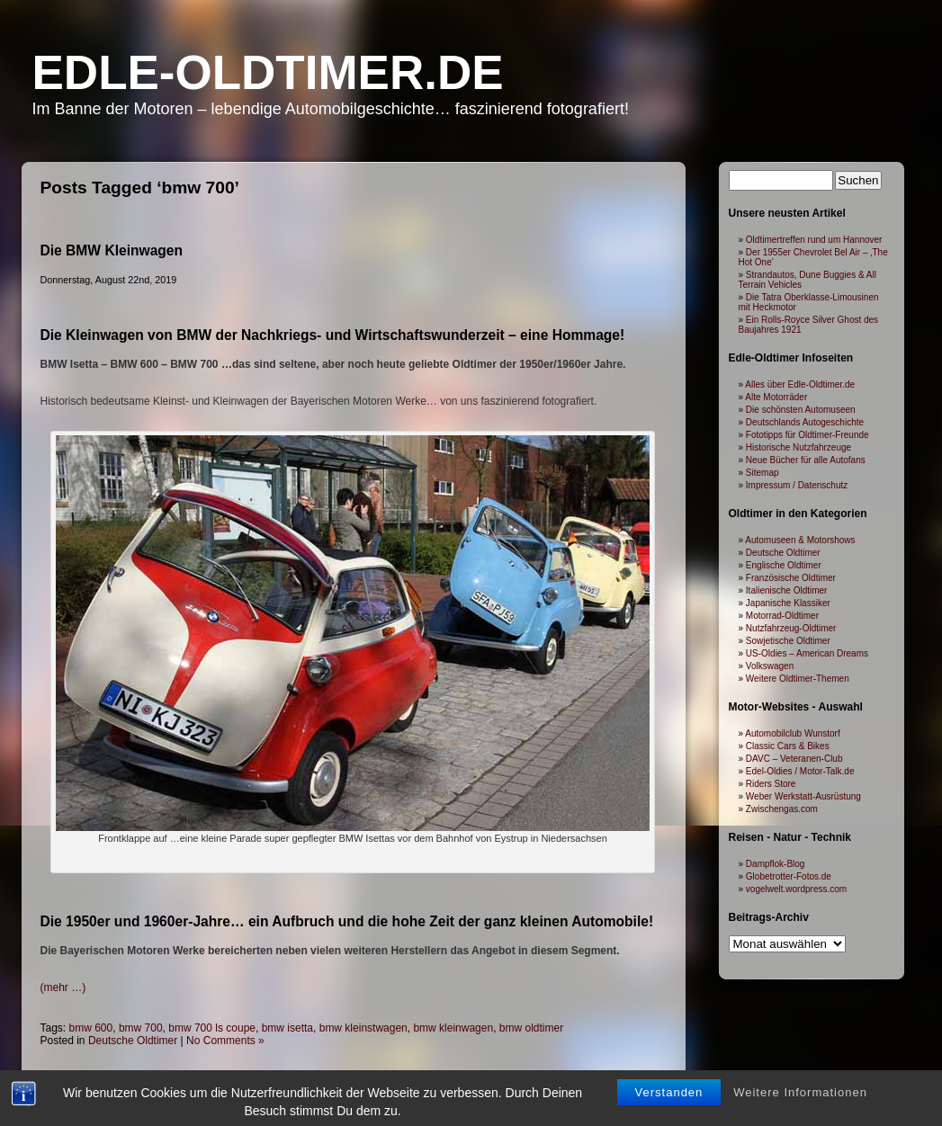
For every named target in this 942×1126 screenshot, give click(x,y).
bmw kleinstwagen (363, 1028)
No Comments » (225, 1040)
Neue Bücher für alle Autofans (806, 460)
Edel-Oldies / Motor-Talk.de (800, 771)
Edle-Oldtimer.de (268, 72)
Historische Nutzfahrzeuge (798, 447)
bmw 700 (141, 1028)
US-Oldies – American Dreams (807, 653)
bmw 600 (91, 1028)
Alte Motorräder (776, 397)
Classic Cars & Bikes (788, 746)
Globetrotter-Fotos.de (788, 876)
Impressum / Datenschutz (797, 485)
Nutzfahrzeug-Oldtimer (791, 628)
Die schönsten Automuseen (801, 410)
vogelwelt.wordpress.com (796, 889)
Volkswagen (770, 666)
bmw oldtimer (531, 1028)
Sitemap (762, 473)
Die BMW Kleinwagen (112, 250)
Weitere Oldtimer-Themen (797, 679)
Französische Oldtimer (791, 578)
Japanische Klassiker (788, 603)
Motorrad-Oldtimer (782, 616)
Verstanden (669, 1115)
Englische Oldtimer (783, 565)
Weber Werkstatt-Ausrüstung (803, 796)
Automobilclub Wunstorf (792, 733)
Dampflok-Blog (775, 864)
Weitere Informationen (800, 1115)
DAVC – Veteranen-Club (794, 759)
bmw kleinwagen (453, 1028)
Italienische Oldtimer (787, 590)
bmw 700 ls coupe (212, 1028)
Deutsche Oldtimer (132, 1040)
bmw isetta (287, 1028)
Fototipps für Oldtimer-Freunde (807, 435)
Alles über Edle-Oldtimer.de (800, 384)
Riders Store (771, 784)
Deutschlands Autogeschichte (805, 422)
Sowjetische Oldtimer (788, 641)
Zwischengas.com (782, 809)
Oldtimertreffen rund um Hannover (814, 240)
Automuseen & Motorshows (800, 540)
